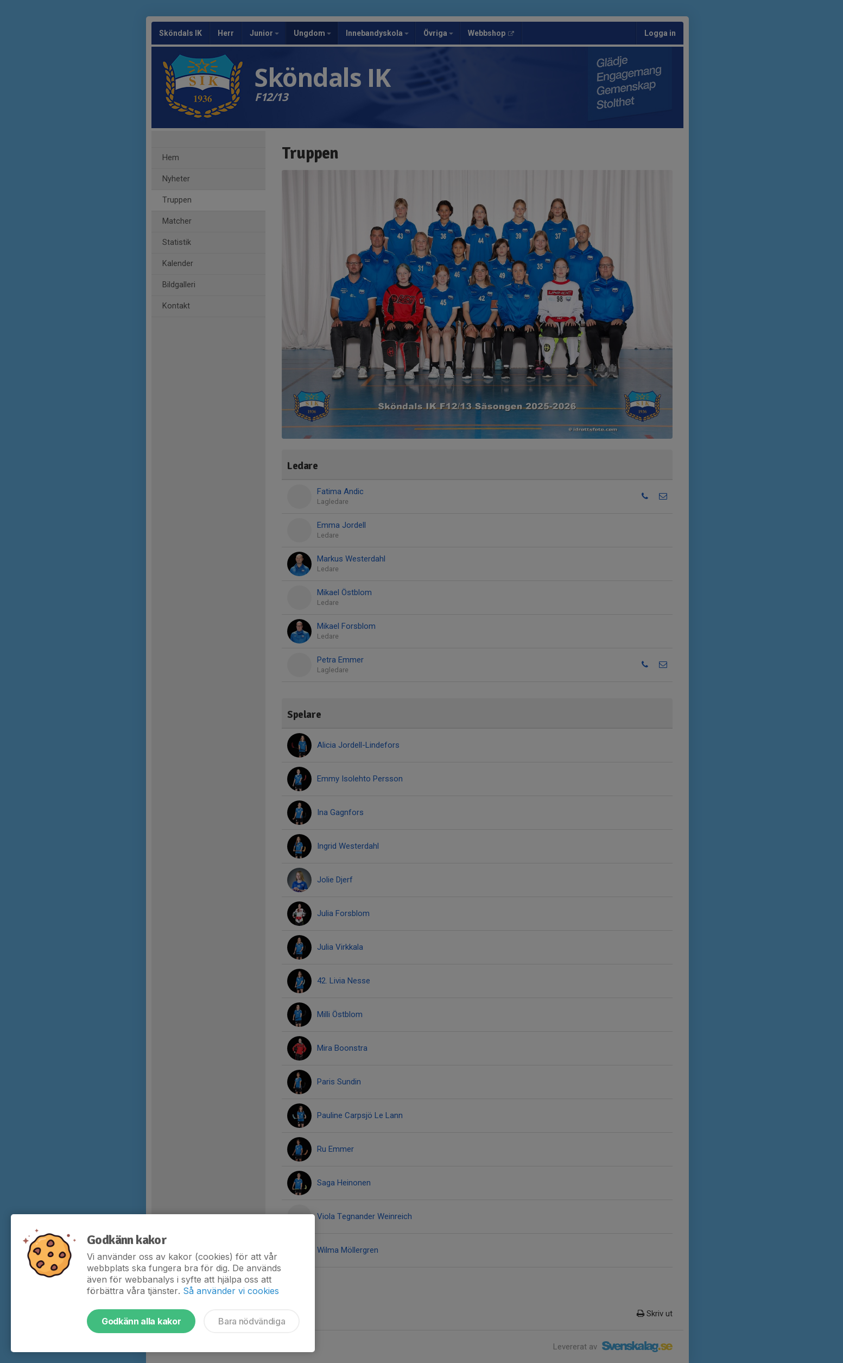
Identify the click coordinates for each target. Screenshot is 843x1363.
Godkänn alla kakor (141, 1321)
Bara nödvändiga (251, 1321)
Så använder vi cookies (231, 1290)
